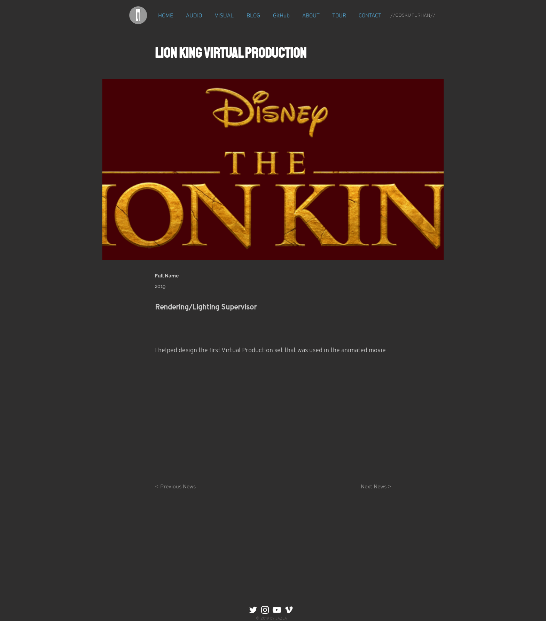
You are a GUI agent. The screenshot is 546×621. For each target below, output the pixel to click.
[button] (194, 16)
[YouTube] (277, 610)
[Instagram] (265, 610)
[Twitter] (253, 610)
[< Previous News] (178, 487)
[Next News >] (374, 487)
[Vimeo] (288, 610)
